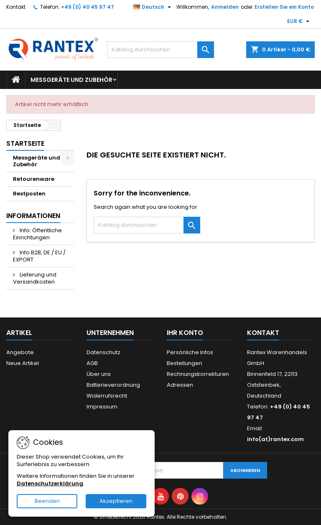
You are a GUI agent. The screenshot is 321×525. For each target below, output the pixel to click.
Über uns (99, 374)
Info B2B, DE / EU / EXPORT (39, 256)
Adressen (180, 385)
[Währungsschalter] (299, 21)
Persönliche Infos (190, 352)
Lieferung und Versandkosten (34, 278)
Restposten (29, 194)
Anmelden (225, 6)
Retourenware (33, 179)
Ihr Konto (185, 332)
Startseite (25, 143)
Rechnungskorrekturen (198, 374)
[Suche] (160, 49)
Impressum (102, 407)
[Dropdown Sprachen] (153, 7)
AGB (92, 363)
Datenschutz (103, 352)
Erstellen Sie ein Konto (284, 6)
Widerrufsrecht (107, 396)
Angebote (20, 352)
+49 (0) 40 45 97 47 (87, 6)
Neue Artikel (22, 363)
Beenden (47, 501)
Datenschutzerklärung (50, 483)
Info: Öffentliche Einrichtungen (37, 233)
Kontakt (15, 6)
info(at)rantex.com (275, 439)
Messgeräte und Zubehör (71, 80)
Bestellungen (184, 363)
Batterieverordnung (113, 385)
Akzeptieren (115, 501)
